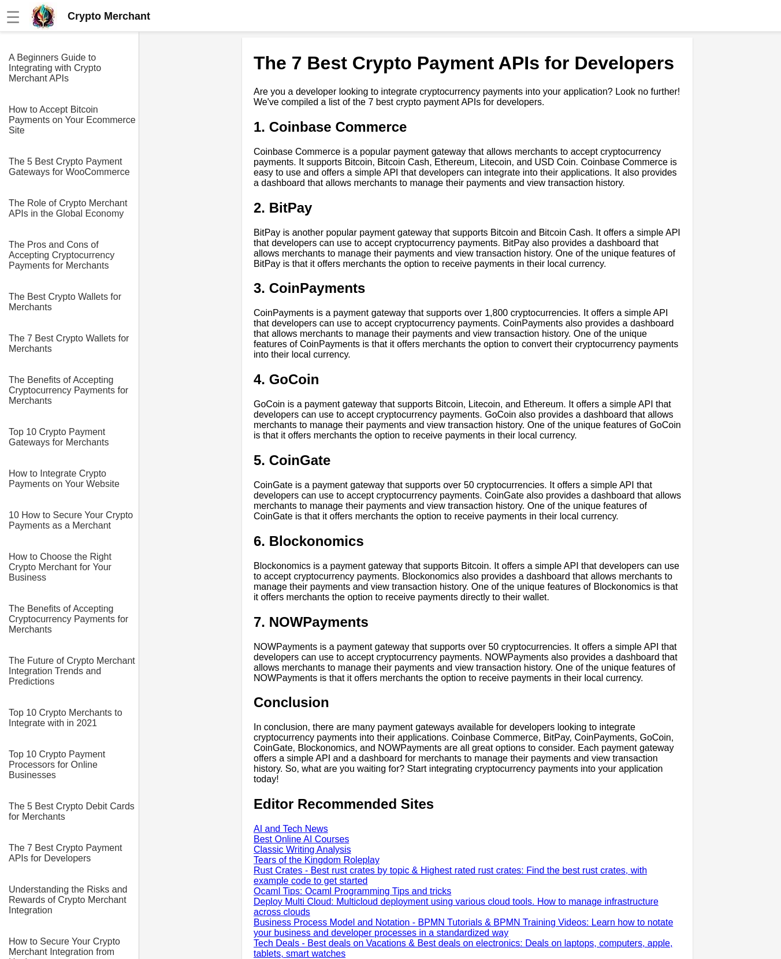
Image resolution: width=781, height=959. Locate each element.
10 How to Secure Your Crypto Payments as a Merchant (71, 520)
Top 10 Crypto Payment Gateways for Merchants (59, 437)
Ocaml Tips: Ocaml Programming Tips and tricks (352, 891)
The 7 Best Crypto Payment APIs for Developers (65, 853)
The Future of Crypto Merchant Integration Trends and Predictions (72, 671)
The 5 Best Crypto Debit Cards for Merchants (72, 811)
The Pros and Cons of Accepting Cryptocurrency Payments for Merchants (61, 255)
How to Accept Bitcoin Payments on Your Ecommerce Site (72, 120)
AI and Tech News (291, 829)
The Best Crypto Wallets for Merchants (65, 302)
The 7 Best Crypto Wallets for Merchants (69, 343)
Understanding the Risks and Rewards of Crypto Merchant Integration (68, 899)
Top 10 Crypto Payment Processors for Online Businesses (57, 764)
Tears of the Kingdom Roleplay (317, 860)
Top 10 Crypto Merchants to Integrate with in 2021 (65, 718)
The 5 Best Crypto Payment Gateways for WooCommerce (69, 167)
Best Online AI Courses (301, 839)
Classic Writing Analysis (302, 849)
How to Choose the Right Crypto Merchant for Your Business (60, 567)
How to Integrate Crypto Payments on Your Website (64, 479)
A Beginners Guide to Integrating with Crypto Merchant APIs (55, 68)
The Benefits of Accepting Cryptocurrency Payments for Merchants (68, 390)
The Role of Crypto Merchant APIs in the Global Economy (68, 208)
